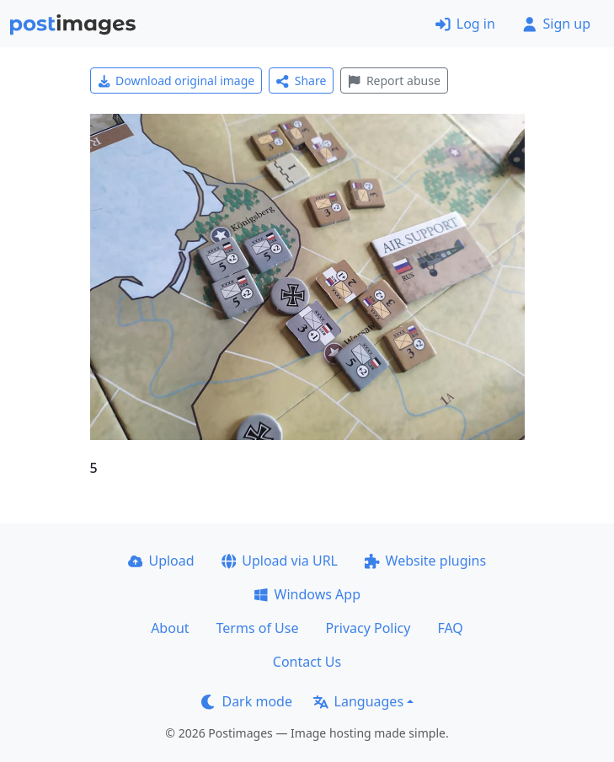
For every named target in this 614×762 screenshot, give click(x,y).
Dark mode (246, 701)
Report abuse (394, 80)
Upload (161, 560)
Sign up (556, 23)
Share (301, 80)
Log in (465, 23)
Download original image (176, 80)
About (170, 628)
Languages (358, 701)
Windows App (307, 594)
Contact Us (307, 661)
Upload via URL (280, 560)
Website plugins (425, 560)
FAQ (449, 628)
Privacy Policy (367, 628)
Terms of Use (257, 628)
